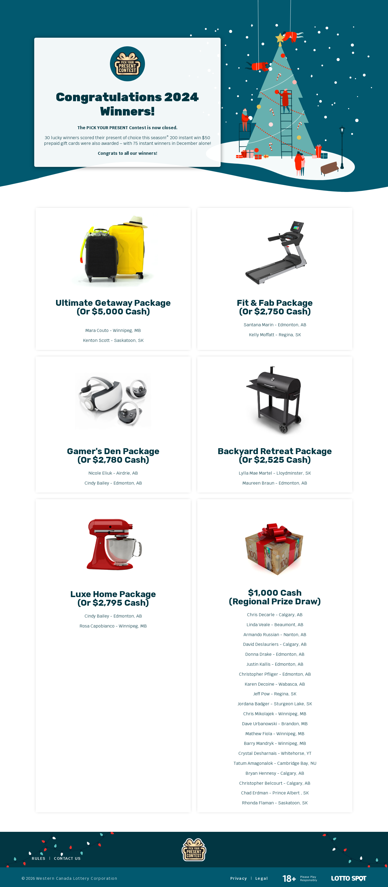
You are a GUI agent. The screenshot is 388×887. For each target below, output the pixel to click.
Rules (38, 858)
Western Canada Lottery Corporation (76, 878)
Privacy (238, 878)
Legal (261, 878)
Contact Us (67, 858)
